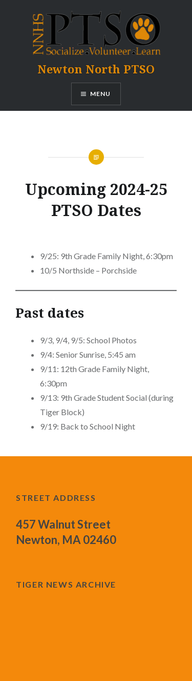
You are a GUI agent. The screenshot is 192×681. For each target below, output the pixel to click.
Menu (100, 94)
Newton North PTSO (96, 68)
